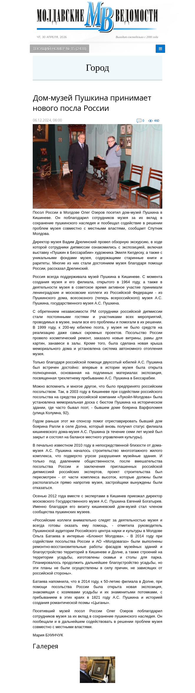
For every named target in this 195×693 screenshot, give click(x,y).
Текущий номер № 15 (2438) (59, 48)
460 (156, 120)
